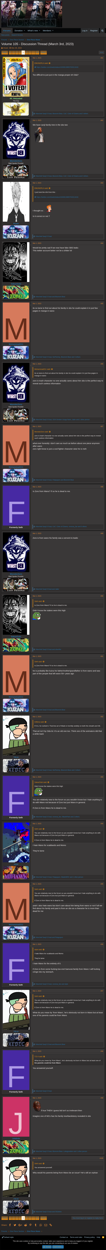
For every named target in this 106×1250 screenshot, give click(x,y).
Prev (5, 52)
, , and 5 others (61, 526)
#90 (102, 596)
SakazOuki (16, 284)
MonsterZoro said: (41, 432)
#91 (102, 656)
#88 (102, 487)
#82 (102, 120)
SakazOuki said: (40, 782)
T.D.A (16, 757)
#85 (102, 304)
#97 (102, 991)
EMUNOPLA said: (41, 63)
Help (98, 1237)
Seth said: (38, 601)
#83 (102, 183)
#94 (102, 824)
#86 (102, 364)
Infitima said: (39, 722)
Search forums (17, 35)
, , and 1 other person (63, 420)
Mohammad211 (16, 344)
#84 (102, 243)
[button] (24, 30)
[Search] (102, 30)
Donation (19, 30)
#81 (102, 58)
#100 (101, 1158)
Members (47, 30)
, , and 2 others (58, 770)
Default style (8, 1237)
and (50, 297)
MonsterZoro (16, 161)
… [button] (33, 52)
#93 (102, 777)
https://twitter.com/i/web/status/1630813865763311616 (56, 67)
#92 (102, 717)
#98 (102, 1051)
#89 (102, 533)
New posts (5, 35)
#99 (102, 1098)
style (16, 864)
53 (37, 52)
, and (55, 480)
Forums (7, 30)
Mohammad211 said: (42, 369)
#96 (102, 944)
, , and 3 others (62, 114)
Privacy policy (89, 1237)
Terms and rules (76, 1237)
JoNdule (16, 1138)
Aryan (16, 223)
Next (43, 52)
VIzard (5, 48)
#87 (102, 426)
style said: (38, 950)
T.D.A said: (38, 1057)
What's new (33, 30)
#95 (102, 884)
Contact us (64, 1237)
